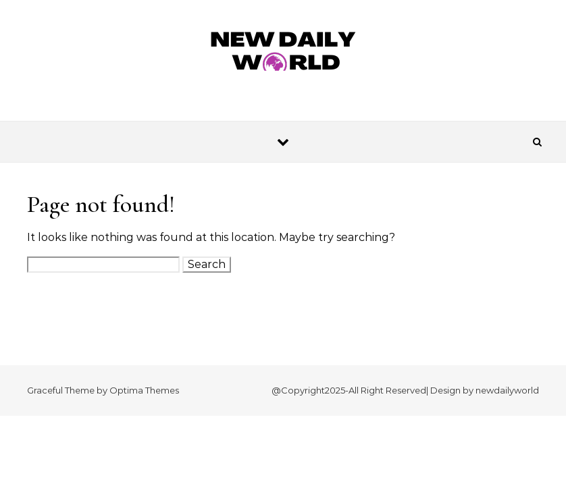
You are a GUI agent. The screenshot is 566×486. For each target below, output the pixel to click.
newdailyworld (507, 390)
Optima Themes (144, 390)
